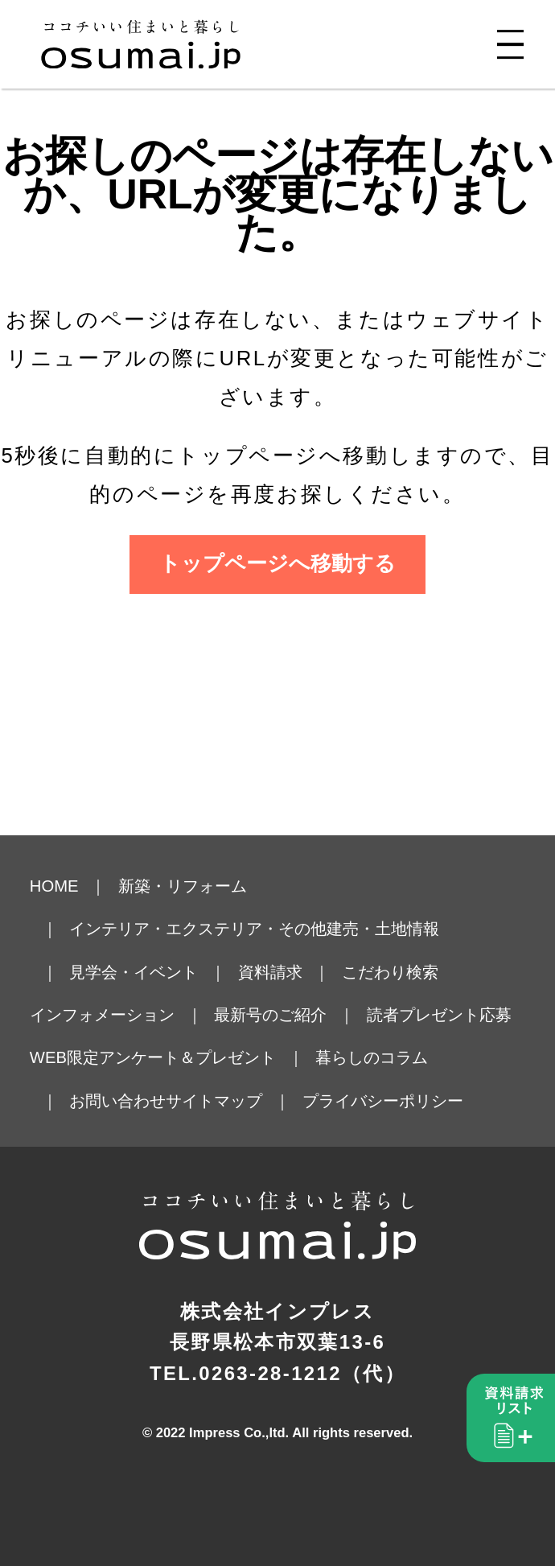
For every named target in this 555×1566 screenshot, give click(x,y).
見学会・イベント (133, 972)
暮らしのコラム (371, 1057)
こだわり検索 (390, 972)
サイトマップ (214, 1101)
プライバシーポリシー (382, 1101)
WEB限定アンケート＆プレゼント (153, 1057)
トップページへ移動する (277, 563)
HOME (54, 886)
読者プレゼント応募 (439, 1015)
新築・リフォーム (182, 886)
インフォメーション (102, 1015)
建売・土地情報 (383, 929)
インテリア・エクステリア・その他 (198, 929)
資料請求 (270, 972)
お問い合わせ (117, 1101)
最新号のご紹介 (270, 1015)
